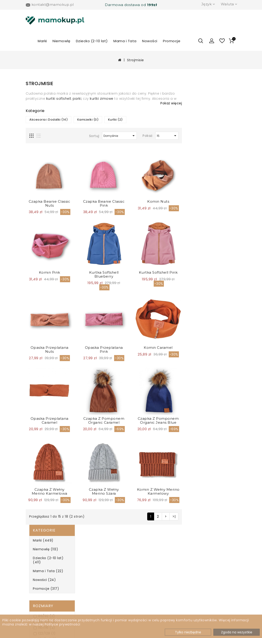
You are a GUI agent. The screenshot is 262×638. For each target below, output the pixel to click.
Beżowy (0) (42, 286)
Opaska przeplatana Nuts (104, 349)
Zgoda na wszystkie (236, 632)
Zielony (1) (41, 367)
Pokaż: (202, 135)
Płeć (34, 253)
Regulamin (39, 590)
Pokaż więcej (225, 103)
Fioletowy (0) (44, 321)
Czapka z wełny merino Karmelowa (104, 491)
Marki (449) (39, 92)
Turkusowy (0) (45, 361)
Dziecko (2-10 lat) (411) (49, 109)
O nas (34, 555)
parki (131, 98)
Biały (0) (40, 292)
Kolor (36, 277)
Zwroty (83, 570)
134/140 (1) (41, 186)
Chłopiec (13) (44, 262)
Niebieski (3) (43, 338)
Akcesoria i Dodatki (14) (103, 119)
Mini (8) (39, 192)
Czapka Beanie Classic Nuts (104, 203)
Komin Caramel (212, 347)
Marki (42, 40)
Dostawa (37, 563)
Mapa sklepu (89, 578)
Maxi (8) (39, 204)
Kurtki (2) (169, 119)
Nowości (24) (40, 127)
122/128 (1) (41, 181)
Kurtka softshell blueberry (158, 274)
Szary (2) (40, 355)
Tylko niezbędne (188, 632)
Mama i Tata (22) (44, 118)
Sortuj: (148, 136)
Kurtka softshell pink (212, 272)
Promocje (171, 40)
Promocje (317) (42, 136)
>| (228, 516)
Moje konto (141, 555)
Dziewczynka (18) (47, 268)
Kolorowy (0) (43, 332)
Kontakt (138, 586)
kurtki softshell (113, 98)
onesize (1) (41, 210)
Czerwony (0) (44, 309)
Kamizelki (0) (142, 119)
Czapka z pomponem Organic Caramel (158, 420)
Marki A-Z (86, 555)
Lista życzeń (142, 570)
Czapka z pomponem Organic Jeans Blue (212, 420)
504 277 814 (201, 556)
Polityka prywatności (37, 580)
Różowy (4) (42, 350)
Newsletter (87, 563)
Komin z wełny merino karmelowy (212, 491)
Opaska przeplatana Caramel (104, 420)
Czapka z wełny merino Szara (158, 491)
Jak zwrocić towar (45, 598)
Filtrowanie (43, 385)
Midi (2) (39, 198)
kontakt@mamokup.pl (211, 565)
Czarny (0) (41, 303)
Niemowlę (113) (42, 100)
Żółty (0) (40, 373)
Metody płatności (45, 570)
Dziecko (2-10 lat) (92, 40)
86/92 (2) (41, 163)
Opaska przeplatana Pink (158, 349)
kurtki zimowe (156, 98)
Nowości (149, 40)
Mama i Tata (125, 40)
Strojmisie (135, 60)
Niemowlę (61, 40)
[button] (211, 40)
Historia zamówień (148, 563)
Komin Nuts (213, 201)
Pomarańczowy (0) (49, 344)
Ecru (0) (39, 315)
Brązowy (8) (43, 297)
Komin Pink (104, 272)
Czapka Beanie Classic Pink (158, 203)
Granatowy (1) (44, 326)
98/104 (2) (41, 169)
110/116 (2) (41, 175)
